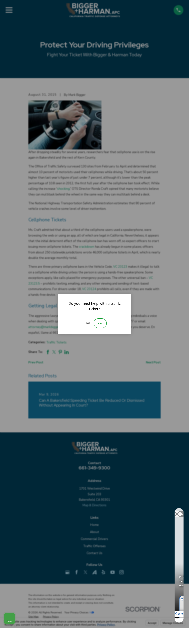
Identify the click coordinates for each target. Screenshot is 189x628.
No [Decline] (88, 323)
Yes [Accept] (100, 323)
